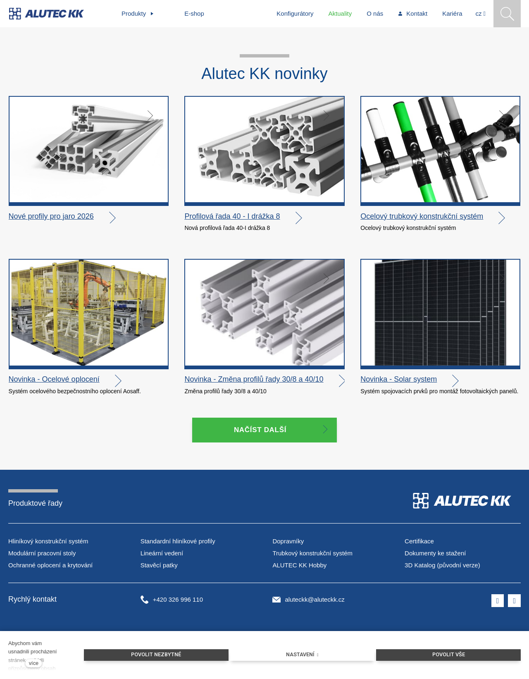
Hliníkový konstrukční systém (48, 542)
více (33, 663)
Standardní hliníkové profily (178, 542)
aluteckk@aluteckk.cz (314, 600)
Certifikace (419, 542)
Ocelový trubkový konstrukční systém (421, 217)
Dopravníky (288, 542)
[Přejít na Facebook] (497, 601)
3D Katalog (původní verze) (442, 565)
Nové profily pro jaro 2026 (51, 217)
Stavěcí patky (159, 565)
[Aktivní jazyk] (480, 13)
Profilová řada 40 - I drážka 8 (232, 217)
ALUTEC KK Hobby (299, 565)
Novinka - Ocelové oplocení (54, 380)
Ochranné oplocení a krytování (50, 565)
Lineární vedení (162, 554)
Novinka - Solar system (398, 380)
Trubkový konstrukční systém (312, 554)
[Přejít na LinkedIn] (514, 601)
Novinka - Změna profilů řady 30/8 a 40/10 (253, 380)
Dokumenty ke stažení (435, 554)
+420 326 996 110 (178, 600)
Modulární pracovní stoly (42, 554)
